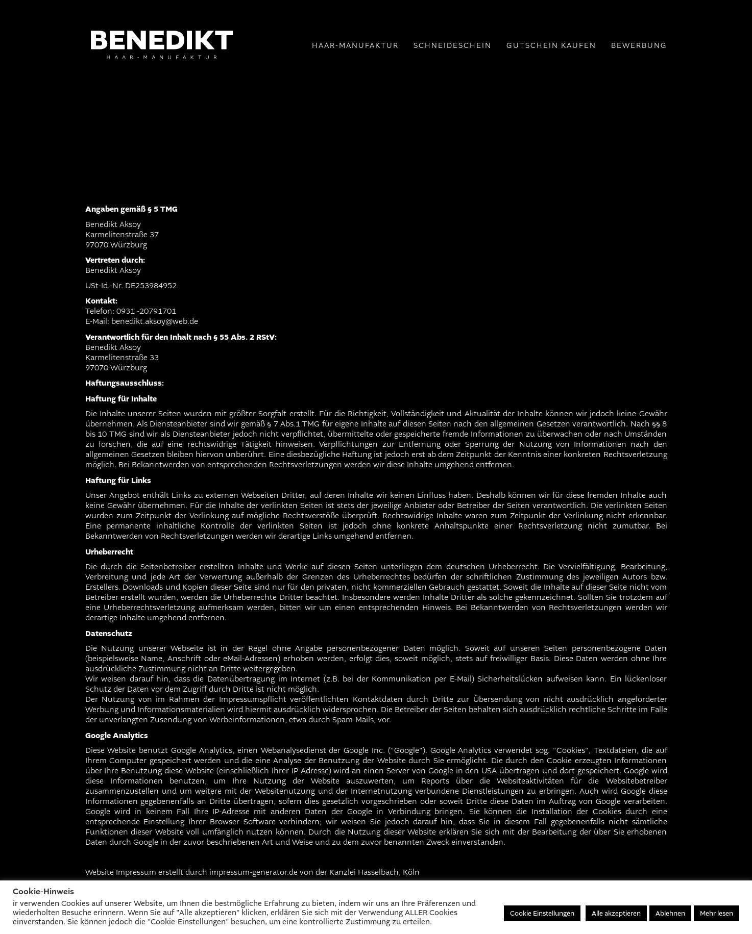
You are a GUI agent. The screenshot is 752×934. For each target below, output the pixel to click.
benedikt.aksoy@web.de (154, 321)
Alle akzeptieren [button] (616, 913)
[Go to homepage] (161, 102)
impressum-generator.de (253, 872)
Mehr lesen (716, 913)
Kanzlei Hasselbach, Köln (374, 872)
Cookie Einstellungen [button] (542, 913)
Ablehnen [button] (670, 913)
